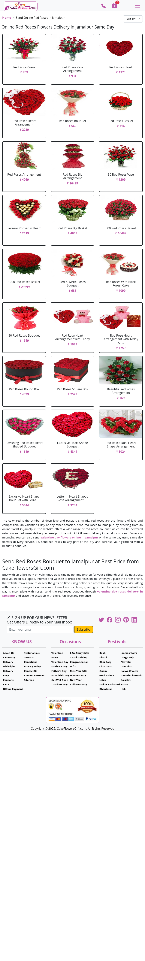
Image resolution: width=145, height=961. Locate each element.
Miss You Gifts (78, 671)
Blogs (6, 675)
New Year (76, 680)
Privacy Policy (32, 666)
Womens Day (78, 675)
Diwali (103, 657)
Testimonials (32, 653)
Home (6, 18)
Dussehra (126, 666)
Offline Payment (13, 689)
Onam (103, 671)
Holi (123, 689)
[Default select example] (133, 19)
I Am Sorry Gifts (79, 653)
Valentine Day (59, 662)
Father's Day (59, 671)
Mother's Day (59, 666)
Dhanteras (105, 689)
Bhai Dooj (105, 662)
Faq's (6, 684)
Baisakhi (126, 680)
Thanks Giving (78, 657)
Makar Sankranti (109, 684)
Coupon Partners (34, 675)
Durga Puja (127, 657)
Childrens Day (78, 684)
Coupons (8, 680)
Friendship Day (60, 675)
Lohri (102, 680)
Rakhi (102, 653)
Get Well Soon (59, 680)
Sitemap (29, 680)
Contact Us (30, 671)
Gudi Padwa (106, 675)
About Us (8, 653)
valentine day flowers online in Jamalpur (69, 537)
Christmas (105, 666)
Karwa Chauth (129, 671)
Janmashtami (129, 653)
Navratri (126, 662)
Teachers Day (59, 684)
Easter (124, 684)
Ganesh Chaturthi (131, 675)
